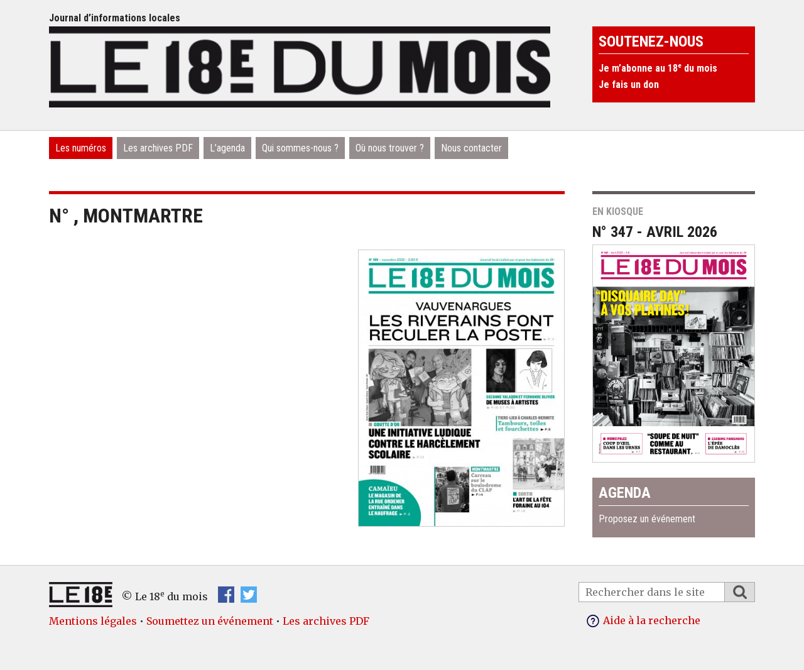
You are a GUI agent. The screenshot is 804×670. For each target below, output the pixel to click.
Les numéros (80, 148)
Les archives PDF (158, 148)
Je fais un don (629, 85)
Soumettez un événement (209, 621)
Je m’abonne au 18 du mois (658, 68)
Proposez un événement (647, 519)
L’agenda (227, 148)
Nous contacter (471, 148)
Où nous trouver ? (390, 148)
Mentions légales (93, 621)
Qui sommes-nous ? (300, 148)
